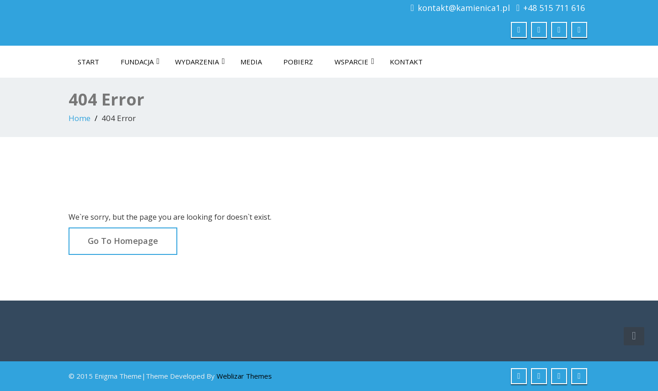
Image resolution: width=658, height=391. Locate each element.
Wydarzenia (200, 61)
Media (251, 61)
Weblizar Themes (244, 375)
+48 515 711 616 (554, 7)
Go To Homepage (123, 240)
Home (79, 118)
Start (88, 61)
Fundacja (140, 61)
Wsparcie (354, 61)
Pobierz (298, 61)
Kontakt (406, 61)
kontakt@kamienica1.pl (464, 7)
